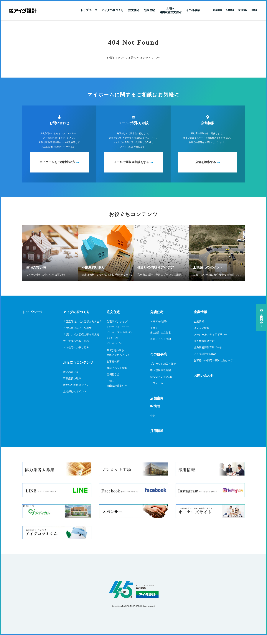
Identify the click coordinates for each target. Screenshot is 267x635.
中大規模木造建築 (160, 370)
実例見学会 (113, 374)
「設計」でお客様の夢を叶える (81, 334)
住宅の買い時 (71, 372)
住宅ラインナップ (117, 321)
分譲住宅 (149, 10)
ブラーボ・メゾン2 (115, 343)
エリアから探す (159, 321)
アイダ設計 (133, 589)
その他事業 (193, 10)
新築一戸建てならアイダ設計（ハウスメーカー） (22, 10)
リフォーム (156, 383)
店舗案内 (157, 398)
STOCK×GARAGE (161, 376)
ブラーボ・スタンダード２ (118, 327)
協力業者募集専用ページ (208, 347)
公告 (152, 415)
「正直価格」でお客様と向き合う (82, 321)
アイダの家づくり (112, 10)
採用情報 (157, 431)
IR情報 (155, 406)
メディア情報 (201, 327)
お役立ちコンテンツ (78, 362)
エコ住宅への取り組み (76, 347)
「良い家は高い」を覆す (77, 327)
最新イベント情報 (117, 367)
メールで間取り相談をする (131, 162)
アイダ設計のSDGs (205, 353)
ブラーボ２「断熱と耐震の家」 (120, 332)
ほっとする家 (112, 338)
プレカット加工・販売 (163, 363)
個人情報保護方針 (204, 340)
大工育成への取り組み (76, 340)
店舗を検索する (205, 162)
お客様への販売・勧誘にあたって (213, 360)
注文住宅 (133, 10)
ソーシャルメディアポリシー (211, 334)
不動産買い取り (72, 378)
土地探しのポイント (74, 391)
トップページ (88, 10)
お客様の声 (113, 361)
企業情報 (200, 312)
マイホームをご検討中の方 (57, 162)
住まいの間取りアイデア (77, 384)
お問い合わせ (204, 375)
